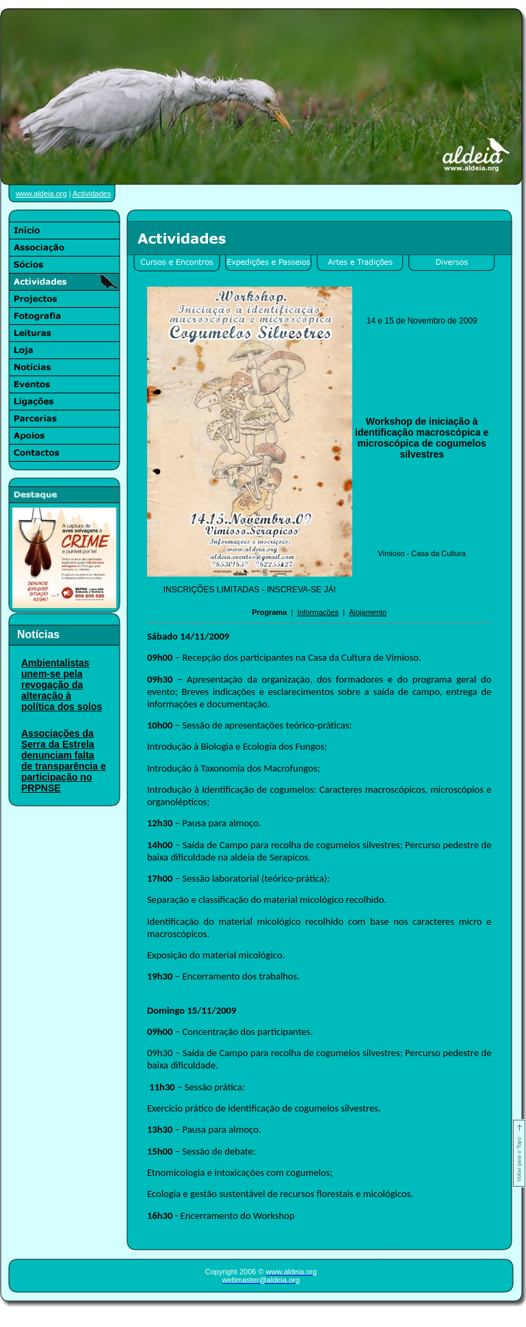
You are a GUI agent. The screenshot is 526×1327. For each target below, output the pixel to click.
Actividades (92, 193)
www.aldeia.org (41, 193)
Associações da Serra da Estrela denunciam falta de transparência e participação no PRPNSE (63, 760)
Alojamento (367, 612)
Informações (318, 612)
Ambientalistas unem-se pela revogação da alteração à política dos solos (61, 684)
